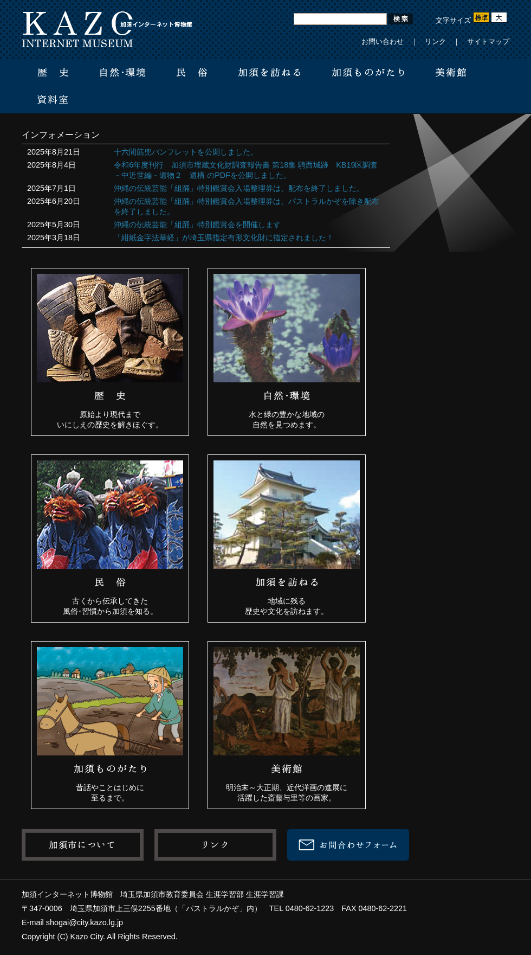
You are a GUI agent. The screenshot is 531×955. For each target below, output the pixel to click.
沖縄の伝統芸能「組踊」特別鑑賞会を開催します (197, 224)
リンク (435, 41)
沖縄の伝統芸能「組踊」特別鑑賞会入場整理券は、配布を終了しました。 (239, 188)
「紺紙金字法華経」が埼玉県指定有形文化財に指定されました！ (224, 237)
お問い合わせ (382, 41)
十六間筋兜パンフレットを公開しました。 (186, 152)
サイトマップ (488, 41)
